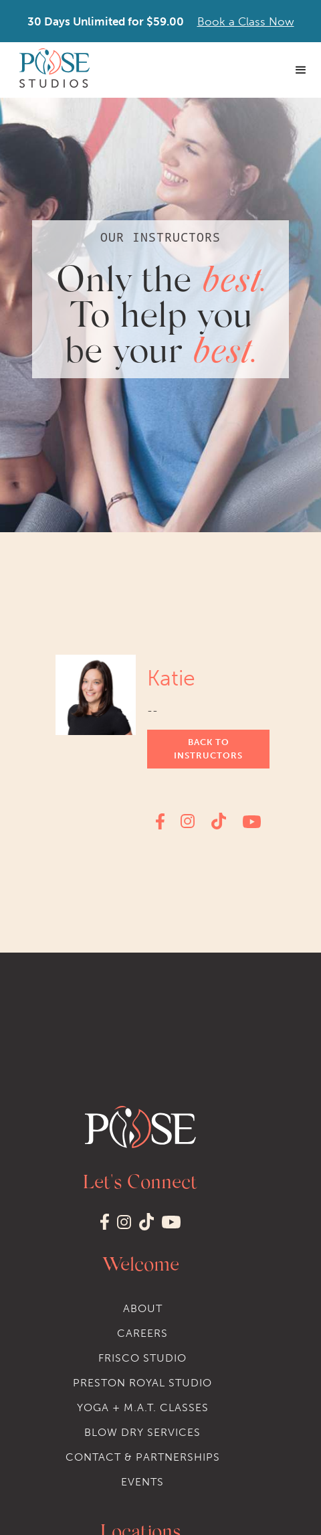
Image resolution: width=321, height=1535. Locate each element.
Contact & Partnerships (143, 1457)
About (143, 1308)
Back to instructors (208, 748)
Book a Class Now (245, 21)
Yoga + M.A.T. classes (143, 1407)
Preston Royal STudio (142, 1382)
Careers (142, 1333)
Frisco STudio (142, 1358)
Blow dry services (142, 1432)
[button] (301, 70)
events (142, 1481)
